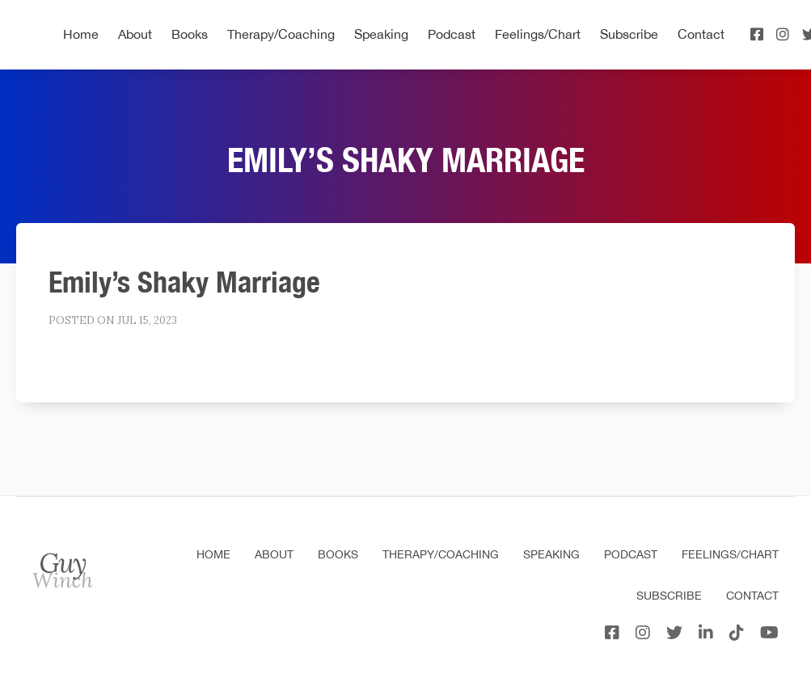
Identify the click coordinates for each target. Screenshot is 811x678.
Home (81, 34)
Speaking (381, 34)
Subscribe (629, 34)
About (135, 34)
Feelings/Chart (538, 34)
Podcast (451, 34)
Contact (701, 34)
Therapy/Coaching (281, 34)
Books (189, 34)
